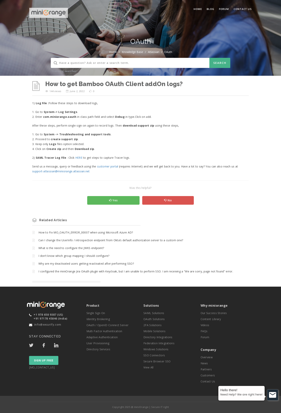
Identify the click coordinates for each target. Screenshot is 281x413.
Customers (208, 375)
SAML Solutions (153, 313)
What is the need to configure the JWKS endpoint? (71, 248)
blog (210, 9)
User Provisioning (97, 343)
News (204, 363)
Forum (224, 9)
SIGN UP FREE (43, 360)
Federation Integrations (158, 343)
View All (148, 367)
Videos (205, 325)
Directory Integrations (158, 337)
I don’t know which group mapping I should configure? (73, 256)
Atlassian (153, 52)
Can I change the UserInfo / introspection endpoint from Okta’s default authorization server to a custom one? (110, 240)
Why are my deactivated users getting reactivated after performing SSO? (86, 263)
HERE (78, 157)
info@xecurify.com (47, 324)
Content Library (211, 319)
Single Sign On (95, 313)
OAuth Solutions (154, 319)
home (113, 52)
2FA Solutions (152, 325)
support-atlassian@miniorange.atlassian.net (61, 171)
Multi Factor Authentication (104, 331)
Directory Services (98, 349)
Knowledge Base (132, 52)
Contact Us (243, 9)
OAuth (168, 52)
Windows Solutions (155, 349)
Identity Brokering (98, 319)
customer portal (107, 166)
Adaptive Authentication (102, 337)
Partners (206, 369)
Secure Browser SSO (157, 361)
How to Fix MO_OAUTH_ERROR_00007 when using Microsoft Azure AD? (85, 232)
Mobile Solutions (154, 331)
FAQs (204, 331)
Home (198, 9)
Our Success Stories (214, 313)
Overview (207, 357)
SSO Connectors (154, 355)
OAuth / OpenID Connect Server (107, 325)
